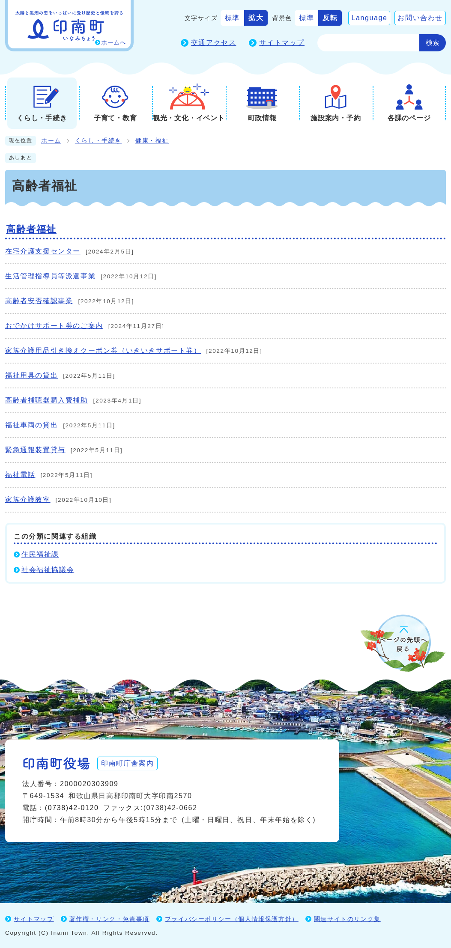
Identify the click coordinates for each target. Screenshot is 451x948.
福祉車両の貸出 (31, 425)
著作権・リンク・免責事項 (109, 918)
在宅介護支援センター (43, 251)
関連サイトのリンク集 (347, 918)
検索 (432, 42)
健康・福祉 (152, 140)
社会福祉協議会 (47, 569)
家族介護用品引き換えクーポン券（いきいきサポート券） (103, 350)
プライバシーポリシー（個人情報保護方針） (232, 918)
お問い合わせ (420, 17)
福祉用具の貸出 (31, 375)
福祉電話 (20, 474)
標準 (232, 17)
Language (369, 17)
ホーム (51, 140)
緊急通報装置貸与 (35, 449)
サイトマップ (282, 42)
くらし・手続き (98, 140)
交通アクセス (213, 42)
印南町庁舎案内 (127, 763)
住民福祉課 (40, 554)
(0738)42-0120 (72, 807)
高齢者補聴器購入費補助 (46, 400)
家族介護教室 (28, 499)
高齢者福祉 (31, 229)
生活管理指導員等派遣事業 (50, 276)
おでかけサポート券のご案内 (54, 325)
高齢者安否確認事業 (39, 300)
